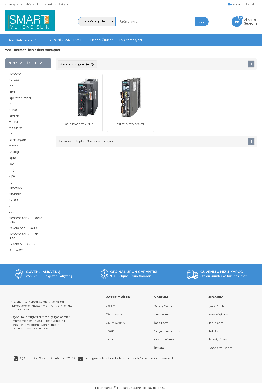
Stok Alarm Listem (219, 331)
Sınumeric (16, 194)
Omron (14, 116)
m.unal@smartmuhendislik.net (150, 358)
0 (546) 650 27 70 (62, 358)
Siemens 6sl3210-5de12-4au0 (26, 220)
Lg (11, 182)
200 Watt (16, 250)
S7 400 (14, 200)
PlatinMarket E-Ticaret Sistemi (118, 388)
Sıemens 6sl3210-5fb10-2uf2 (26, 236)
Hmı (12, 92)
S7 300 (14, 80)
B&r (11, 164)
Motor (13, 146)
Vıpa (12, 176)
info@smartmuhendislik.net (107, 358)
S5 (10, 104)
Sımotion (15, 188)
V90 (12, 206)
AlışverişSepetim (250, 21)
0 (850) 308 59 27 (32, 358)
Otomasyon (17, 140)
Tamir (109, 339)
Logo (12, 170)
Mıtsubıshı (16, 128)
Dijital (13, 158)
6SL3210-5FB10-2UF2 (130, 124)
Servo (13, 110)
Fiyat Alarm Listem (219, 347)
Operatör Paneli (20, 98)
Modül (13, 122)
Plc (11, 86)
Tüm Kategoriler (20, 40)
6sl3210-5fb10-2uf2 (22, 244)
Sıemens (15, 74)
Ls (10, 134)
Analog (14, 152)
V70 (12, 212)
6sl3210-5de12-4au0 (23, 228)
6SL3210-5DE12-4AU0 (79, 124)
